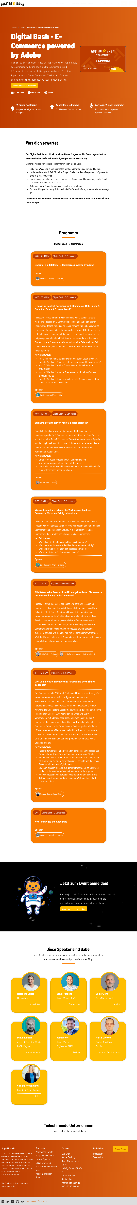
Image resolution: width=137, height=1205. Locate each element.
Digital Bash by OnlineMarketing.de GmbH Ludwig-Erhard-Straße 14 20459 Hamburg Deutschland (71, 1168)
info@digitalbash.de (70, 1182)
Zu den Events (120, 1149)
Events (63, 3)
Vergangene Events (45, 1155)
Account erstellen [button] (44, 1173)
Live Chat (65, 1153)
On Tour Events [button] (111, 3)
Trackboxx (8, 1183)
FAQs (100, 3)
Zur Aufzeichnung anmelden (24, 85)
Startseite (53, 3)
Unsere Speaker (43, 1159)
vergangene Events (77, 3)
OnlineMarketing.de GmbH (10, 1174)
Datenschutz (98, 1157)
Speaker (92, 3)
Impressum (98, 1153)
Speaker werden (43, 1162)
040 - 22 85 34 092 (70, 1186)
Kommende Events (44, 1151)
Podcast (39, 1177)
